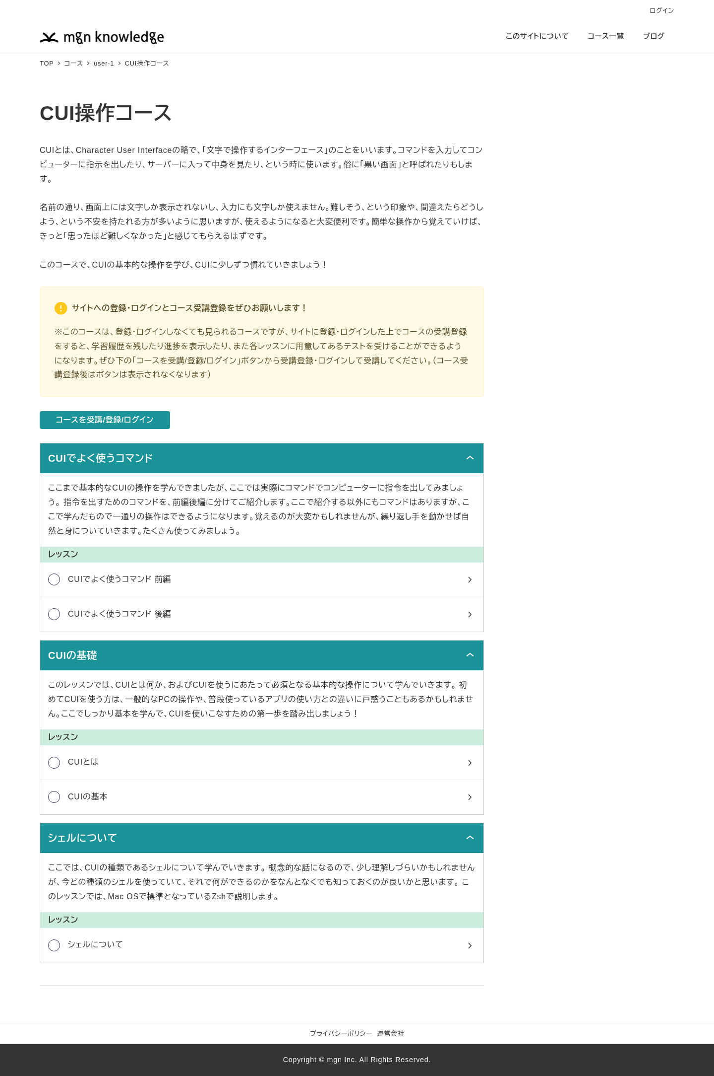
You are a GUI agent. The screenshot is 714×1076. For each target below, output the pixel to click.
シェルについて (83, 838)
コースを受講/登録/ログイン (106, 420)
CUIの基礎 (72, 655)
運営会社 (390, 1033)
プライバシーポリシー (341, 1033)
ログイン (662, 10)
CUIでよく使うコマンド (100, 458)
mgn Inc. (342, 1060)
